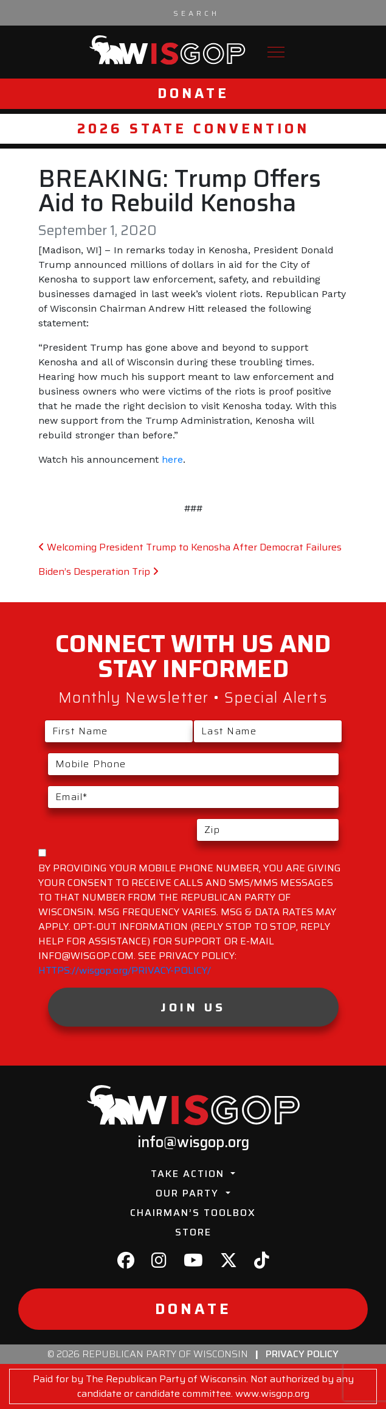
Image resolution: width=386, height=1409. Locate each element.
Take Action (189, 1173)
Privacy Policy (302, 1354)
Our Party (189, 1193)
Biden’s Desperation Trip (98, 571)
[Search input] (196, 12)
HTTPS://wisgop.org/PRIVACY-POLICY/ (124, 970)
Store (193, 1232)
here (172, 459)
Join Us (193, 1007)
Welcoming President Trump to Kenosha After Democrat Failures (190, 547)
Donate (193, 93)
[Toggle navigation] (276, 52)
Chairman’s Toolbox (193, 1212)
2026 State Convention (193, 128)
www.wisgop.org (272, 1393)
